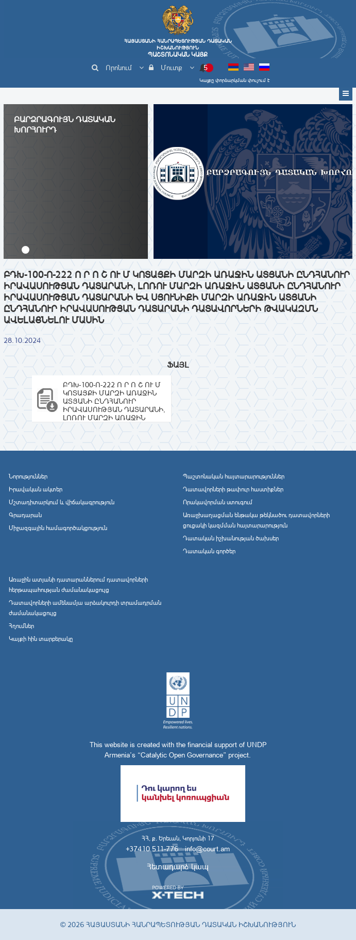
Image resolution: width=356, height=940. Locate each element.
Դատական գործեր (209, 551)
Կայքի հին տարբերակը (41, 638)
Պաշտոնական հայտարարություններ (233, 476)
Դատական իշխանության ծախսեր (231, 538)
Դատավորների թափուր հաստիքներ (233, 489)
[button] (25, 250)
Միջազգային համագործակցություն (58, 528)
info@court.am (207, 849)
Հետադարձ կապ (178, 866)
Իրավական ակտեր (35, 489)
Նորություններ (28, 476)
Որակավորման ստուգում (217, 502)
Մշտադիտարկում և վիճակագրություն (61, 502)
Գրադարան (25, 515)
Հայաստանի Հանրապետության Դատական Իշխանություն (178, 48)
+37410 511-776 (152, 849)
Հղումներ (21, 626)
